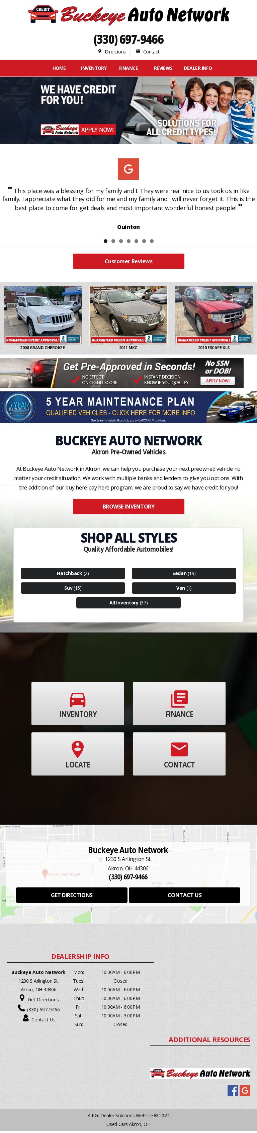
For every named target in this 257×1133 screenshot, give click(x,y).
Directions (111, 51)
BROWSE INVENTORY (128, 509)
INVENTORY (93, 68)
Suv (68, 590)
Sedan (179, 575)
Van (180, 590)
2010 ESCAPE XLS (214, 350)
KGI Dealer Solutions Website (122, 1118)
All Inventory (124, 605)
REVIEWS (163, 68)
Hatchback (69, 575)
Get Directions (43, 1002)
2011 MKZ (128, 350)
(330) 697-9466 (129, 39)
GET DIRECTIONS (71, 897)
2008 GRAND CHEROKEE (42, 350)
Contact (147, 51)
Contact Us (43, 1022)
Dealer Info (198, 68)
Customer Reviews (128, 264)
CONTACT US (184, 897)
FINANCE (128, 68)
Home (59, 68)
